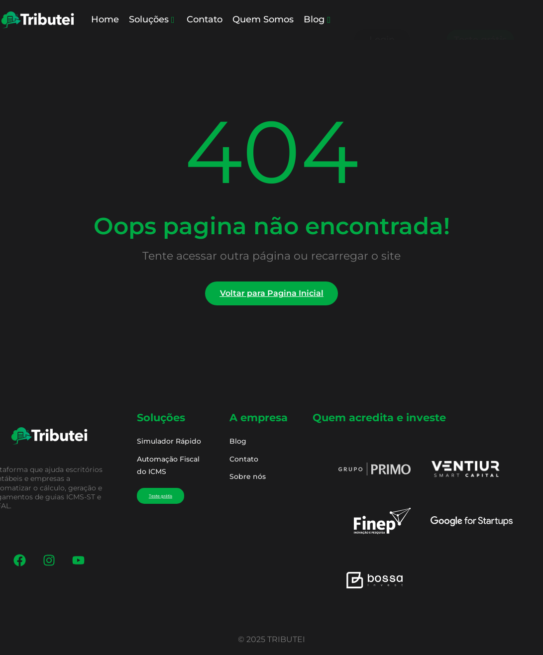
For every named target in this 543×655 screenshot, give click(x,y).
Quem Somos (263, 19)
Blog (317, 19)
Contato (204, 19)
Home (105, 19)
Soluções (152, 19)
